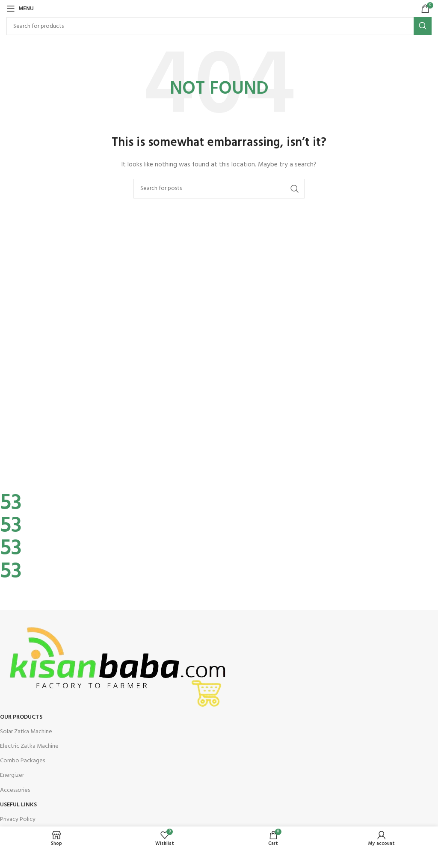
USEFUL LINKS (18, 805)
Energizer (12, 775)
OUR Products (21, 717)
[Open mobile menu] (20, 8)
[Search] (219, 26)
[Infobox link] (212, 481)
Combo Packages (22, 761)
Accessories (15, 790)
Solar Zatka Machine (26, 732)
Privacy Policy (18, 819)
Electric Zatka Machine (29, 746)
